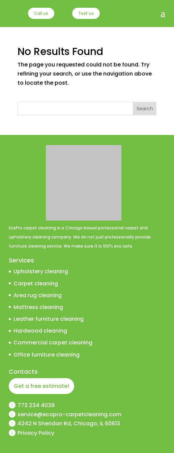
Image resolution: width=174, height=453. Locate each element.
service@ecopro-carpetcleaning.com (69, 414)
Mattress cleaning (38, 307)
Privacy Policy (36, 433)
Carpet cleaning (35, 283)
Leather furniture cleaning (48, 319)
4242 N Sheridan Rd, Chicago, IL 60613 (69, 423)
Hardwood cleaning (40, 331)
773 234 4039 (36, 405)
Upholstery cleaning (40, 271)
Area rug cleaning (37, 295)
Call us (41, 13)
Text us (86, 13)
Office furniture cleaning (46, 355)
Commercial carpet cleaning (52, 342)
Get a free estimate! (41, 386)
